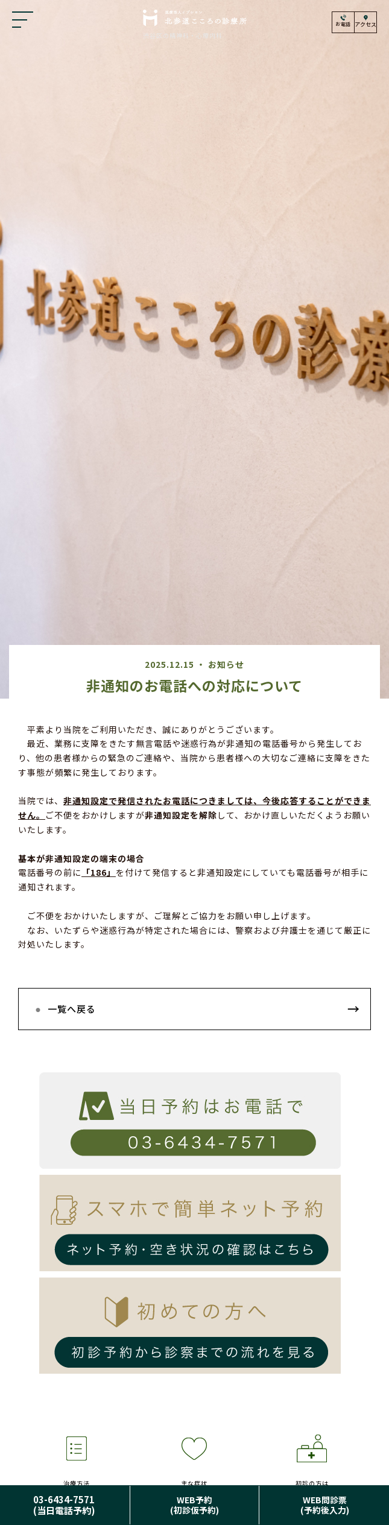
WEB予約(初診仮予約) (194, 1505)
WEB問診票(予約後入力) (324, 1505)
